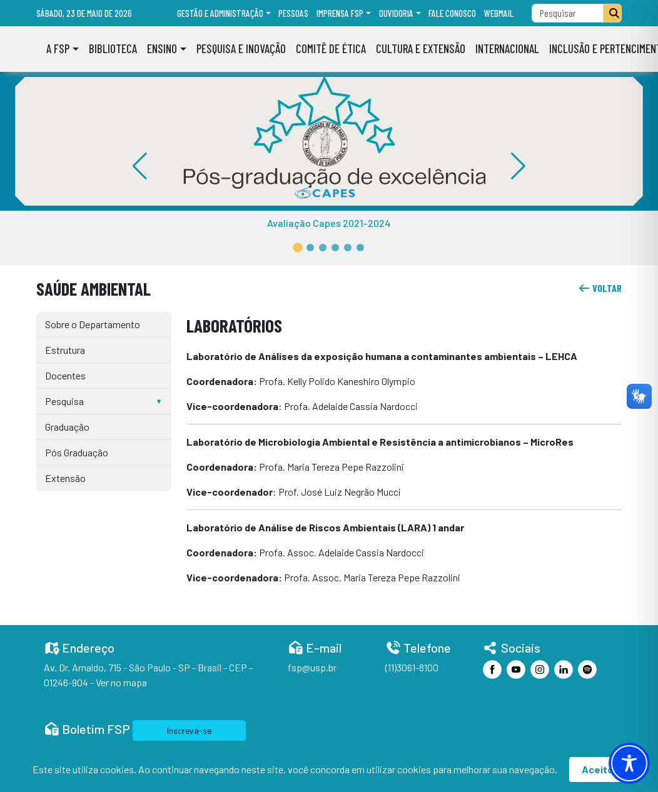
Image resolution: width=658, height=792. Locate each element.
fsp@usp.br (312, 667)
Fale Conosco (452, 13)
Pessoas (293, 13)
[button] (298, 248)
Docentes (65, 375)
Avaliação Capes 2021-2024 (329, 223)
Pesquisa (64, 401)
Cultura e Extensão (420, 48)
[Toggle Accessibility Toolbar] (629, 763)
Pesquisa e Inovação (241, 48)
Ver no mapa (121, 682)
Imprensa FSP (339, 13)
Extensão (65, 478)
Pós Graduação (76, 452)
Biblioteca (113, 48)
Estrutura (65, 350)
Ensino (162, 48)
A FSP (57, 48)
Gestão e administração (220, 13)
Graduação (67, 427)
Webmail (499, 13)
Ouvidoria (396, 13)
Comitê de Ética (331, 48)
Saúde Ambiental (93, 288)
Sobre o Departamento (92, 324)
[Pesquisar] (612, 13)
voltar (600, 288)
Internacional (507, 48)
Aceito (598, 769)
